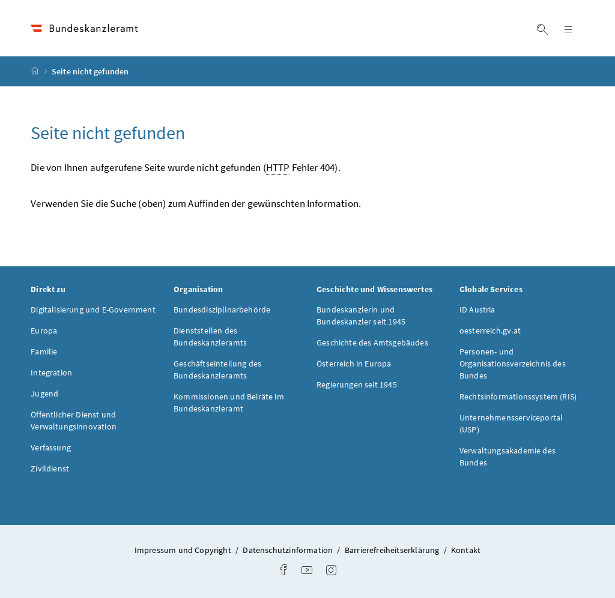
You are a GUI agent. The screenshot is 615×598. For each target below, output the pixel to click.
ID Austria (477, 309)
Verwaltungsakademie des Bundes (507, 456)
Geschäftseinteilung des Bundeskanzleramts (217, 369)
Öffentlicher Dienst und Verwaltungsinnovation (74, 420)
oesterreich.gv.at (490, 330)
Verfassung (51, 447)
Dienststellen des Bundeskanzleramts (210, 336)
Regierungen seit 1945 (357, 384)
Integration (51, 372)
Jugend (44, 393)
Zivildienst (50, 468)
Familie (44, 351)
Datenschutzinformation (289, 550)
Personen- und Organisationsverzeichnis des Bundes (512, 363)
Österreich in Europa (354, 363)
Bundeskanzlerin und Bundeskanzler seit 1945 (361, 315)
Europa (44, 330)
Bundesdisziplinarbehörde (222, 309)
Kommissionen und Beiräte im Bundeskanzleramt (229, 402)
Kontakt (465, 550)
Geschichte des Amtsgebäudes (372, 342)
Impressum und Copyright (184, 550)
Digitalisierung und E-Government (93, 309)
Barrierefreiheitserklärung (393, 550)
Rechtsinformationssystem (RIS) (518, 396)
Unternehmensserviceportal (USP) (511, 423)
